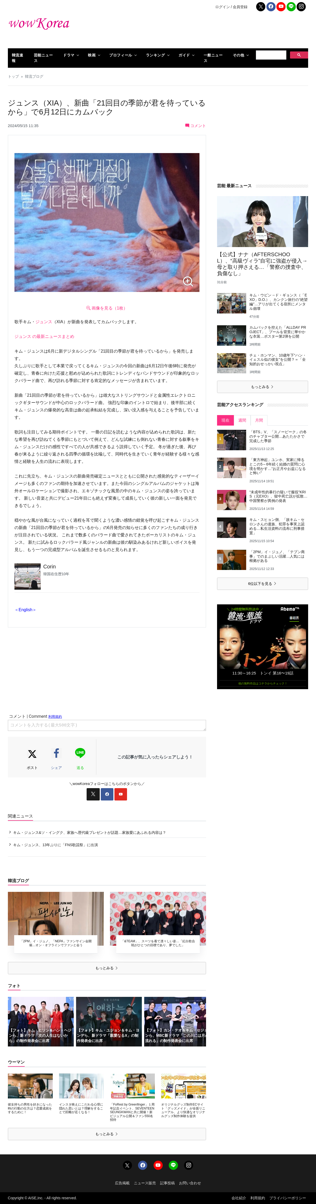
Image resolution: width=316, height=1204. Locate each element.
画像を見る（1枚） (107, 308)
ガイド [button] (184, 55)
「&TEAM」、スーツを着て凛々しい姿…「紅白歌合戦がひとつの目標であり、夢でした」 (158, 943)
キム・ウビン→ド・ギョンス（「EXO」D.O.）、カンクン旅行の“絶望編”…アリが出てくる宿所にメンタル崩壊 (278, 301)
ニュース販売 (145, 1183)
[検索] (271, 55)
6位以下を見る (262, 584)
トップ (13, 76)
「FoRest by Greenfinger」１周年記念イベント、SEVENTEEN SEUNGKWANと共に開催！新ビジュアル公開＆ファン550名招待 (132, 1112)
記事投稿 (167, 1183)
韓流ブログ (34, 76)
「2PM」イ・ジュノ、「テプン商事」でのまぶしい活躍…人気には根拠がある (277, 556)
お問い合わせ (190, 1183)
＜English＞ (25, 610)
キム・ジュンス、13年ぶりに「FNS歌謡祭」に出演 (55, 845)
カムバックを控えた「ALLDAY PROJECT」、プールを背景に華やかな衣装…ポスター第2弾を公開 (277, 331)
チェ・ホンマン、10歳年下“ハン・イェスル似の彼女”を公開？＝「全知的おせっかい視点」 (277, 359)
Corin (49, 566)
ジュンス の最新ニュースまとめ (44, 336)
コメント (195, 125)
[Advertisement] (209, 31)
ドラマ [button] (69, 55)
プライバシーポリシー (287, 1198)
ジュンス (43, 322)
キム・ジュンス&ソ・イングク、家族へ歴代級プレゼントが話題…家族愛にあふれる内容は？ (89, 832)
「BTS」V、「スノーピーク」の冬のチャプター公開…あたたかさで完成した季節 (278, 436)
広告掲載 (122, 1183)
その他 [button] (238, 55)
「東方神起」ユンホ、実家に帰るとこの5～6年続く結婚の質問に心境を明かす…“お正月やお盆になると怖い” (277, 466)
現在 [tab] (225, 420)
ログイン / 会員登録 (231, 7)
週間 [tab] (242, 420)
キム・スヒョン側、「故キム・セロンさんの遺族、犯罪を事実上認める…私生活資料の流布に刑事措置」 (276, 526)
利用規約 (257, 1198)
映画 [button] (92, 55)
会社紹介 (238, 1198)
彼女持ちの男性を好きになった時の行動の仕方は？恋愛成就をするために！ (30, 1108)
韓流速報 (17, 58)
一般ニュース (213, 58)
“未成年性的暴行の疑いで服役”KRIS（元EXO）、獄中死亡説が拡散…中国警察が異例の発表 (278, 496)
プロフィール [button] (120, 55)
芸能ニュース (43, 58)
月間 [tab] (259, 420)
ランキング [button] (155, 55)
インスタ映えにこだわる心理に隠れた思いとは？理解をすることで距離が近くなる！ (81, 1108)
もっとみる (106, 968)
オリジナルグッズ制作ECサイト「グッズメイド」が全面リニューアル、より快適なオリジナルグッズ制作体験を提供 (183, 1110)
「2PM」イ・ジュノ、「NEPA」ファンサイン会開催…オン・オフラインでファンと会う (55, 943)
